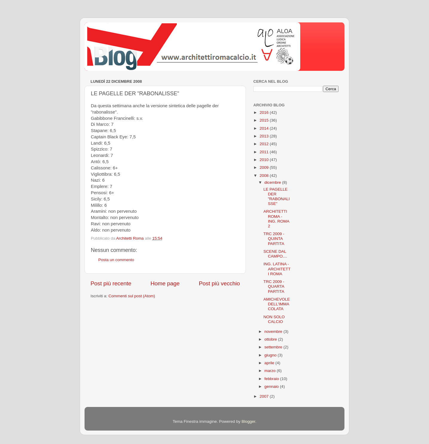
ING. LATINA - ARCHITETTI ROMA (277, 269)
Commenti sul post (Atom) (131, 296)
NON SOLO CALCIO (274, 319)
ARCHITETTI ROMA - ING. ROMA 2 (276, 218)
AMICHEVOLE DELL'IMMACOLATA (276, 304)
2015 (265, 120)
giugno (271, 355)
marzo (270, 370)
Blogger (248, 421)
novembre (274, 331)
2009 (265, 167)
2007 (265, 396)
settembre (274, 347)
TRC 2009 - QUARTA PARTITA (273, 286)
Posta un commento (116, 260)
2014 (265, 128)
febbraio (272, 378)
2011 (265, 152)
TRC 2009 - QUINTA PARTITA (273, 239)
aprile (269, 363)
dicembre (273, 182)
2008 (265, 175)
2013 (265, 136)
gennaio (272, 386)
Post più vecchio (219, 283)
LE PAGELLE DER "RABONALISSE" (276, 196)
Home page (165, 283)
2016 (265, 112)
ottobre (271, 339)
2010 (265, 159)
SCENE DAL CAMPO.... (275, 253)
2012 (265, 144)
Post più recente (111, 283)
